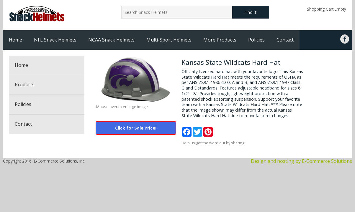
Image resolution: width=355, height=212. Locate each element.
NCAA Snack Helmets (111, 40)
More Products (219, 40)
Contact (285, 40)
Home (15, 40)
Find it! (250, 12)
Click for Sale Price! (135, 128)
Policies (256, 40)
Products (25, 84)
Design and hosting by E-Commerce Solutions (301, 161)
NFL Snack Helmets (55, 40)
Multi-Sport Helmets (169, 40)
